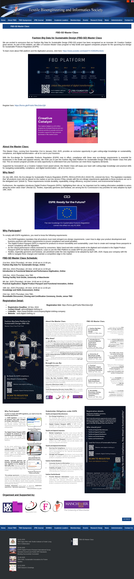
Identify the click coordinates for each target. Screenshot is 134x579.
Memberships (76, 20)
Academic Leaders (61, 20)
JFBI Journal (38, 20)
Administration (116, 20)
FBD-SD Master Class (86, 539)
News (107, 20)
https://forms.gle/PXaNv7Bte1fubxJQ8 (30, 105)
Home (3, 20)
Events (85, 20)
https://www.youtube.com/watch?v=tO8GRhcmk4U (83, 51)
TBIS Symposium (25, 20)
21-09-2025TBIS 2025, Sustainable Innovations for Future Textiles (33, 559)
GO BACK (126, 519)
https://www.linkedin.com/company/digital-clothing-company (41, 311)
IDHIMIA (49, 20)
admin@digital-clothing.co (31, 309)
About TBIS (12, 20)
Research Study (96, 20)
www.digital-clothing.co (25, 313)
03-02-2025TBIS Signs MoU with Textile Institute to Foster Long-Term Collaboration (35, 542)
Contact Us (129, 20)
